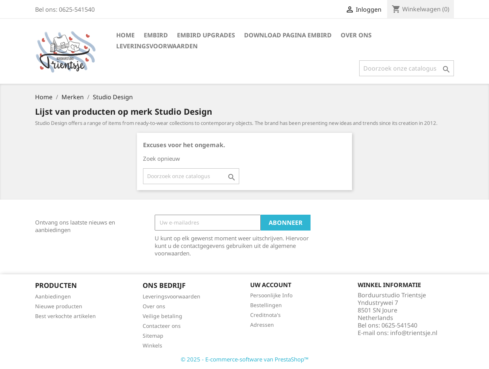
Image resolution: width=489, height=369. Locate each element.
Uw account (270, 285)
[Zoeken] (406, 68)
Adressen (262, 324)
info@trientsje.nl (413, 333)
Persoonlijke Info (271, 295)
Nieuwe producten (58, 306)
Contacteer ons (162, 325)
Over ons (356, 35)
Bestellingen (266, 305)
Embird (156, 35)
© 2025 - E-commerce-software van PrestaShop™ (245, 359)
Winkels (152, 345)
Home (125, 35)
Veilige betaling (162, 316)
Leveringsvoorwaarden (157, 46)
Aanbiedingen (53, 296)
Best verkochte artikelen (65, 316)
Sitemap (153, 335)
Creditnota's (265, 314)
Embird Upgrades (206, 35)
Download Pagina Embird (288, 35)
